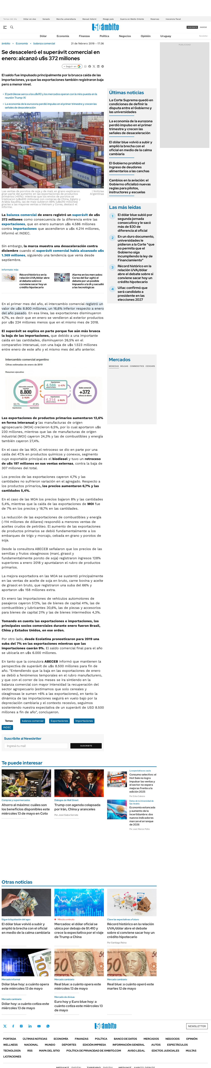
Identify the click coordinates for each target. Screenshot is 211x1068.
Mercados (151, 1039)
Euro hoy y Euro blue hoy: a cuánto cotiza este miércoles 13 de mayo (78, 1005)
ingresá (203, 27)
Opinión (146, 36)
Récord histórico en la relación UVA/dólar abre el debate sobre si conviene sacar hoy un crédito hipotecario (34, 281)
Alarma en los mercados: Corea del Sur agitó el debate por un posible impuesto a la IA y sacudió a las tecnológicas (88, 281)
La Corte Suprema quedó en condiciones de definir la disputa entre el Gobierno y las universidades (131, 106)
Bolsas (124, 366)
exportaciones (13, 224)
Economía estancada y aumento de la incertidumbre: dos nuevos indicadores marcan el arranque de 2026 (142, 816)
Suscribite (86, 746)
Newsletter (203, 36)
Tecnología (12, 1050)
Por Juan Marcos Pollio (139, 829)
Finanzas (84, 36)
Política (104, 36)
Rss (29, 1050)
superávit (80, 215)
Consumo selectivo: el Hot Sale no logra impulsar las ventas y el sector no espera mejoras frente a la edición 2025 (142, 783)
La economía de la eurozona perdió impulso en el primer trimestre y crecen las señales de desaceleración (130, 127)
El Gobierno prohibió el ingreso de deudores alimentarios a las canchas (129, 167)
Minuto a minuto (66, 919)
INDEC (7, 727)
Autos (156, 1044)
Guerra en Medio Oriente (132, 19)
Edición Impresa (94, 1044)
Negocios (125, 36)
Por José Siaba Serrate (66, 814)
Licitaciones (12, 1056)
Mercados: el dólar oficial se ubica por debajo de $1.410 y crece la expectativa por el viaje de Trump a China (79, 930)
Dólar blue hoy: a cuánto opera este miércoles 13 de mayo (25, 986)
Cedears (150, 366)
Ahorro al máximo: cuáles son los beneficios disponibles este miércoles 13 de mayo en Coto (26, 809)
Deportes (69, 1044)
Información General (129, 1044)
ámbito (6, 43)
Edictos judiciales (165, 1050)
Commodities (137, 366)
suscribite (192, 27)
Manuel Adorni (89, 19)
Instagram (21, 1026)
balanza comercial (44, 43)
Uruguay (165, 36)
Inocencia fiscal (173, 19)
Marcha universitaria (66, 19)
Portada (9, 1039)
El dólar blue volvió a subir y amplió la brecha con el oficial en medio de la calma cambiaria (130, 148)
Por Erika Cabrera (137, 796)
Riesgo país (108, 19)
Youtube (39, 1026)
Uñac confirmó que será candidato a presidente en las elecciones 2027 (133, 294)
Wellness (10, 1044)
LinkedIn (30, 1026)
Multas (191, 1050)
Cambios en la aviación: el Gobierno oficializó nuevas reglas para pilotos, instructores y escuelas (130, 186)
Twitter (5, 1026)
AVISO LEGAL (136, 1050)
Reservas (155, 19)
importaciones (25, 229)
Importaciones (84, 721)
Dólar (43, 36)
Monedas (114, 366)
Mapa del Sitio (49, 1050)
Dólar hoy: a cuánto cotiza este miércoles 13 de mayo (25, 1006)
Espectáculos (177, 1044)
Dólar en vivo (29, 19)
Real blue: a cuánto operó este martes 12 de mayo (130, 986)
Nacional (31, 1044)
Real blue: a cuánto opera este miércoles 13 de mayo (77, 986)
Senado (46, 19)
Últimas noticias (35, 1039)
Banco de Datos (125, 1039)
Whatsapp (47, 1026)
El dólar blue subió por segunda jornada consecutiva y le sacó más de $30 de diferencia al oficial (135, 223)
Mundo (50, 1044)
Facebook (13, 1026)
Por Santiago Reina (116, 942)
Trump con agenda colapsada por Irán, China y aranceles (77, 807)
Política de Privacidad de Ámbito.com (93, 1050)
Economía (63, 36)
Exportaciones (59, 721)
